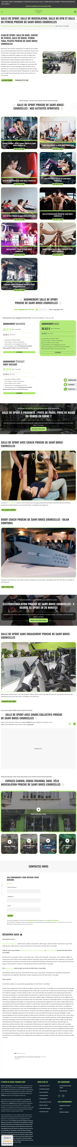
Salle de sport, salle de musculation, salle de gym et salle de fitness (31, 26)
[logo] (38, 11)
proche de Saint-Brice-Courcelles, (10, 1124)
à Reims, (14, 1120)
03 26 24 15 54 (63, 1091)
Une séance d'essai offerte (38, 429)
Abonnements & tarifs (45, 1102)
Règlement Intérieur (65, 1105)
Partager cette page (21, 80)
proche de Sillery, (11, 1126)
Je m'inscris (19, 352)
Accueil (3, 26)
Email (9, 905)
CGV (61, 1108)
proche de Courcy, (28, 1128)
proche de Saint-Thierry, (22, 1134)
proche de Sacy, (25, 1140)
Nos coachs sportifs (9, 510)
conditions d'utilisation (52, 920)
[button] (74, 724)
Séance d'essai (44, 1105)
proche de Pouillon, (24, 1136)
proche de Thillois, (16, 1140)
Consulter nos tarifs (9, 701)
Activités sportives (44, 1089)
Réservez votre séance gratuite (38, 620)
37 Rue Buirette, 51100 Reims (65, 1086)
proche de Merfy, (11, 1134)
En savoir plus (7, 765)
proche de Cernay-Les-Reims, (15, 1128)
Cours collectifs (44, 1092)
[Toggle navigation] (2, 12)
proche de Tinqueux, (22, 1120)
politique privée (31, 920)
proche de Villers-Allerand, (24, 1130)
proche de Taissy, (24, 1124)
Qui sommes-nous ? (45, 1085)
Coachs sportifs (44, 1095)
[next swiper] (74, 724)
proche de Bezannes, (21, 1126)
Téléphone (11, 896)
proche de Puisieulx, (27, 1138)
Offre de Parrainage (45, 1108)
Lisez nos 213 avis (7, 1143)
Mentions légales (64, 1112)
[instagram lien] (63, 1096)
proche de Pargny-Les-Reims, (14, 1138)
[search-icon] (75, 12)
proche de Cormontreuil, (12, 1122)
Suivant (10, 915)
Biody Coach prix (7, 587)
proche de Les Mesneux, (7, 1132)
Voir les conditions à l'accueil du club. (38, 6)
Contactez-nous (44, 1111)
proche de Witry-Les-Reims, (26, 1122)
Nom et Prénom (12, 887)
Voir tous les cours (19, 149)
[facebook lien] (59, 1096)
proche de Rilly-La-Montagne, (9, 1130)
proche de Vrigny (16, 1142)
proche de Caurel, (18, 1132)
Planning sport (43, 1098)
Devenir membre (7, 80)
